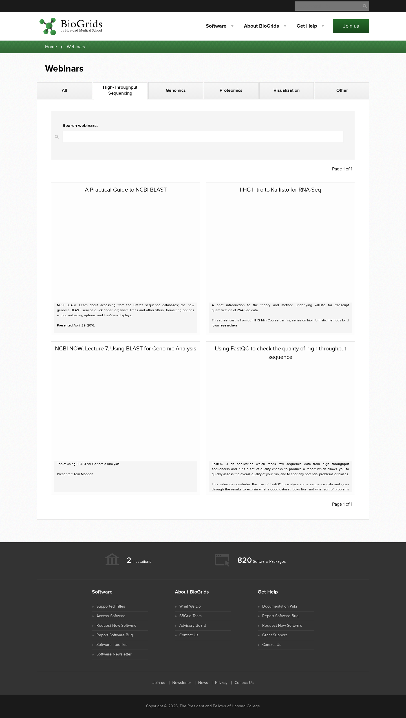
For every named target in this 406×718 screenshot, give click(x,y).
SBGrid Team (190, 616)
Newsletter (181, 683)
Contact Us (188, 635)
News (203, 683)
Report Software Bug (114, 635)
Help (307, 26)
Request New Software (116, 625)
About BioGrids (261, 26)
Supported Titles (110, 606)
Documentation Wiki (279, 606)
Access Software (110, 616)
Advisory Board (192, 625)
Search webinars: (80, 125)
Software (216, 26)
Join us (351, 26)
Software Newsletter (114, 654)
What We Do (190, 606)
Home (51, 47)
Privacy (221, 683)
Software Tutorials (111, 645)
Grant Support (274, 635)
